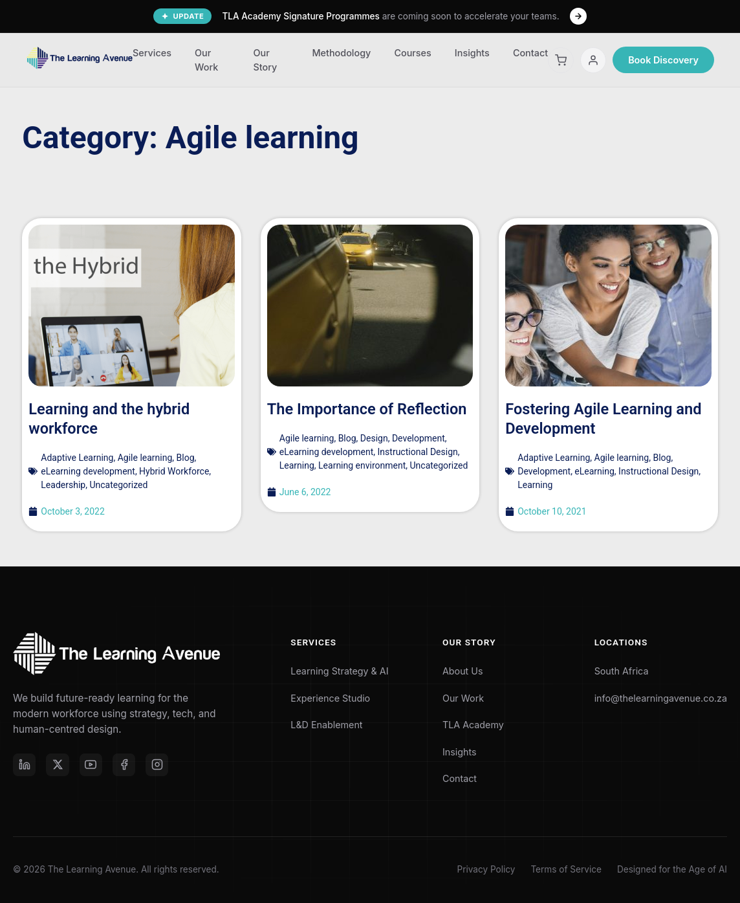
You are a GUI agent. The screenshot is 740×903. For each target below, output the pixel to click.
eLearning (594, 471)
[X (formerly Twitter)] (58, 765)
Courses (412, 52)
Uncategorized (118, 485)
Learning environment (362, 465)
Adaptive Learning (77, 457)
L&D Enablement (325, 725)
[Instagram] (159, 765)
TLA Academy (468, 725)
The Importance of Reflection (368, 409)
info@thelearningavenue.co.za (656, 698)
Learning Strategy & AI (339, 671)
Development (418, 438)
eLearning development (88, 471)
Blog (186, 457)
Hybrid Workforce (174, 471)
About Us (457, 671)
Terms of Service (565, 869)
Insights (472, 52)
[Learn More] (578, 16)
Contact (530, 52)
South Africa (615, 671)
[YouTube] (91, 765)
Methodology (341, 52)
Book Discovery (663, 59)
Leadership (63, 485)
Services (152, 52)
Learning (296, 465)
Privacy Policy (486, 869)
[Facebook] (125, 765)
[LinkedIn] (24, 765)
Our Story (265, 59)
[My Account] (593, 60)
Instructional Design (418, 452)
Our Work (206, 59)
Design (374, 438)
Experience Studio (329, 698)
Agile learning (145, 457)
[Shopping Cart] (561, 60)
